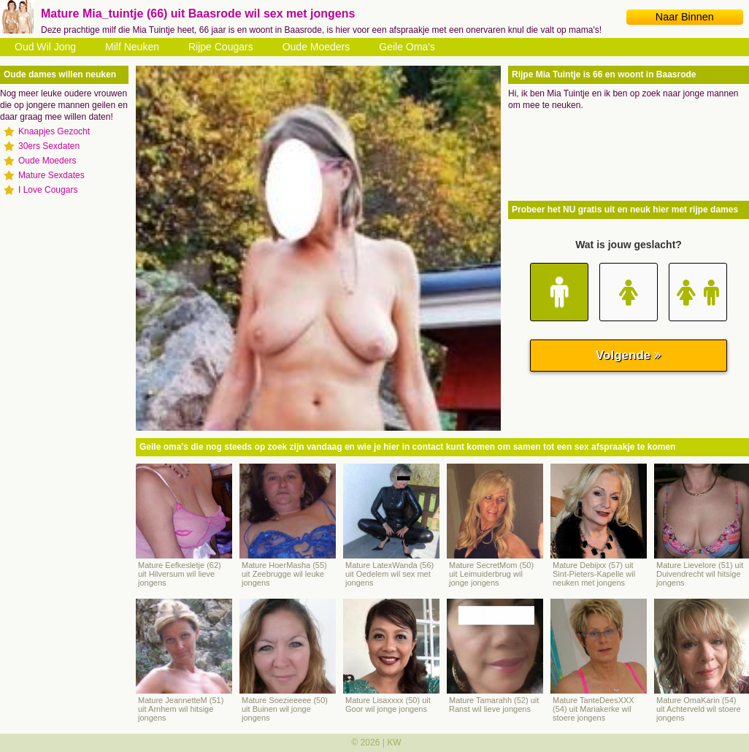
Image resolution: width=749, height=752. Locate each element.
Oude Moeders (316, 47)
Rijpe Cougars (220, 47)
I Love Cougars (47, 190)
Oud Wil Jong (45, 47)
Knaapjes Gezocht (54, 131)
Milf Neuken (132, 47)
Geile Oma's (407, 47)
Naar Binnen (685, 17)
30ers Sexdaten (49, 146)
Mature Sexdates (51, 175)
